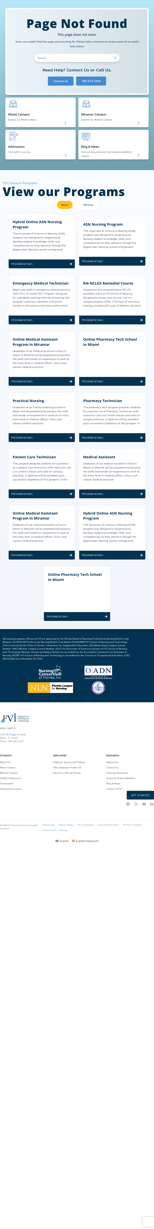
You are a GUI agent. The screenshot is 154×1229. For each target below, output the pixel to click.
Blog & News (113, 803)
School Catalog (66, 845)
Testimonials (6, 803)
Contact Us (60, 101)
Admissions (112, 782)
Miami (65, 224)
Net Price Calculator (132, 845)
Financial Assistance (11, 808)
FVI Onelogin (122, 3)
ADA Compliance (85, 845)
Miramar (88, 224)
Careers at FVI (114, 808)
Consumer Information (108, 845)
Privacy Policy (48, 845)
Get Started (140, 815)
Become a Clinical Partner (67, 792)
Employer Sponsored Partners (69, 782)
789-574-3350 (91, 101)
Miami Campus (7, 787)
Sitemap (63, 850)
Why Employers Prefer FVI (67, 787)
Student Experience (10, 798)
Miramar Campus (9, 792)
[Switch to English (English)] (62, 860)
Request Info (140, 3)
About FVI (5, 782)
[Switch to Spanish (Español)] (85, 860)
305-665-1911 (15, 761)
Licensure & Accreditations (120, 798)
